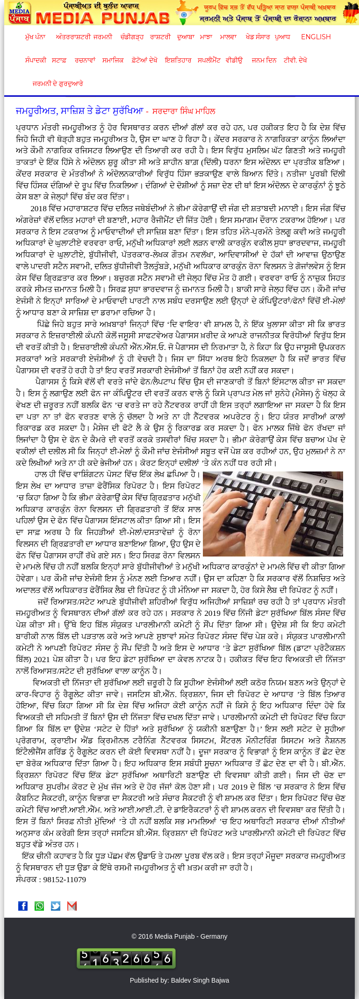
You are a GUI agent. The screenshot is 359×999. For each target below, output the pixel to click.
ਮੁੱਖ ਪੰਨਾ (35, 37)
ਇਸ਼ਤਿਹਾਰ (177, 60)
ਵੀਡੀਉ (234, 60)
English (315, 37)
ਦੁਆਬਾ (185, 37)
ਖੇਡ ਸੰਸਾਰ (258, 37)
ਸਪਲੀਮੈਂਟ (209, 60)
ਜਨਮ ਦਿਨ (264, 60)
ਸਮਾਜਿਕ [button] (113, 60)
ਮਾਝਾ (206, 37)
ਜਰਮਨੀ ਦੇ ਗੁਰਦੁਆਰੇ (54, 83)
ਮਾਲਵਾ (228, 37)
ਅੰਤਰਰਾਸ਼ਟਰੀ (71, 37)
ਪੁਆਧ (282, 37)
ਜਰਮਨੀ (102, 37)
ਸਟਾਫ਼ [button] (59, 60)
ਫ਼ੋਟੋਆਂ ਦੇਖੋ (144, 60)
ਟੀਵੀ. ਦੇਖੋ (295, 60)
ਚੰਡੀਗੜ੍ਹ (132, 37)
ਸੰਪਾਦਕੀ (35, 60)
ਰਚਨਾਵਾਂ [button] (85, 60)
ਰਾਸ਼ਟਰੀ (160, 37)
